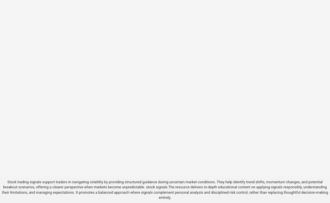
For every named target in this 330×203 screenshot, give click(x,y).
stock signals (156, 187)
